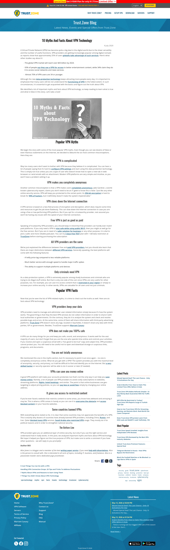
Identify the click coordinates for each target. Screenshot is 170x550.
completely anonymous (82, 188)
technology (63, 480)
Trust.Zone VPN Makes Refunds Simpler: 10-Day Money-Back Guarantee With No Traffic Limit (133, 394)
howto (54, 480)
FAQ (41, 517)
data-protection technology (48, 79)
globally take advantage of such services (81, 55)
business (121, 475)
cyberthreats (144, 471)
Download (130, 13)
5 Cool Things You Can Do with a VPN (34, 466)
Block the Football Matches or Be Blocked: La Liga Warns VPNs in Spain (133, 458)
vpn (42, 480)
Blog (41, 514)
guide (126, 471)
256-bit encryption (93, 193)
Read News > (115, 531)
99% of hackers (35, 196)
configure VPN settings (61, 169)
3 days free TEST (72, 233)
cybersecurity (83, 480)
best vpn (146, 473)
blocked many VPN (38, 420)
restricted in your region (89, 282)
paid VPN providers (75, 247)
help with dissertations (98, 450)
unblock (128, 475)
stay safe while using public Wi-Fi (70, 228)
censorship (132, 481)
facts (48, 480)
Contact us (43, 506)
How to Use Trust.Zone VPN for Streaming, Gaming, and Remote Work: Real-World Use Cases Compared (133, 411)
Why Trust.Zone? (94, 13)
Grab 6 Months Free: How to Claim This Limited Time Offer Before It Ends (131, 386)
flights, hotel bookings (49, 382)
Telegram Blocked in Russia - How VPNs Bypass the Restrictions (131, 452)
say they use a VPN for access (50, 67)
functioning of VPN (76, 82)
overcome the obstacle (86, 401)
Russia (103, 417)
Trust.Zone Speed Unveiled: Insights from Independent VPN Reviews (132, 431)
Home (16, 503)
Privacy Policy (20, 517)
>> (107, 1)
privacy (120, 473)
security (121, 471)
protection (139, 473)
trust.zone (134, 470)
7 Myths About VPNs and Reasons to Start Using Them (41, 473)
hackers (134, 475)
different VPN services (62, 250)
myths (37, 480)
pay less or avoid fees (69, 385)
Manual (42, 521)
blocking (132, 473)
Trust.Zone (34, 322)
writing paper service (69, 450)
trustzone (72, 480)
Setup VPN (118, 13)
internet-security (124, 477)
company (145, 475)
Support (150, 13)
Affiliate (17, 525)
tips (126, 481)
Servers (140, 13)
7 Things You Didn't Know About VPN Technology (39, 476)
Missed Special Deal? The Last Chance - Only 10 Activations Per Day (133, 379)
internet (126, 473)
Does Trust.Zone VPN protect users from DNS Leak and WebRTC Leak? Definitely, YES (133, 419)
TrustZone (25, 236)
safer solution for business (69, 231)
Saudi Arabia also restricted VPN (69, 420)
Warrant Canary (77, 325)
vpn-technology (26, 480)
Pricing (108, 13)
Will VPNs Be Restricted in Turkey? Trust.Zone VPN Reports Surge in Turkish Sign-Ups (132, 402)
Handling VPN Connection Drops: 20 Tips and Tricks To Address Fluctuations (50, 469)
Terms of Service (21, 514)
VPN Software (20, 506)
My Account (150, 5)
